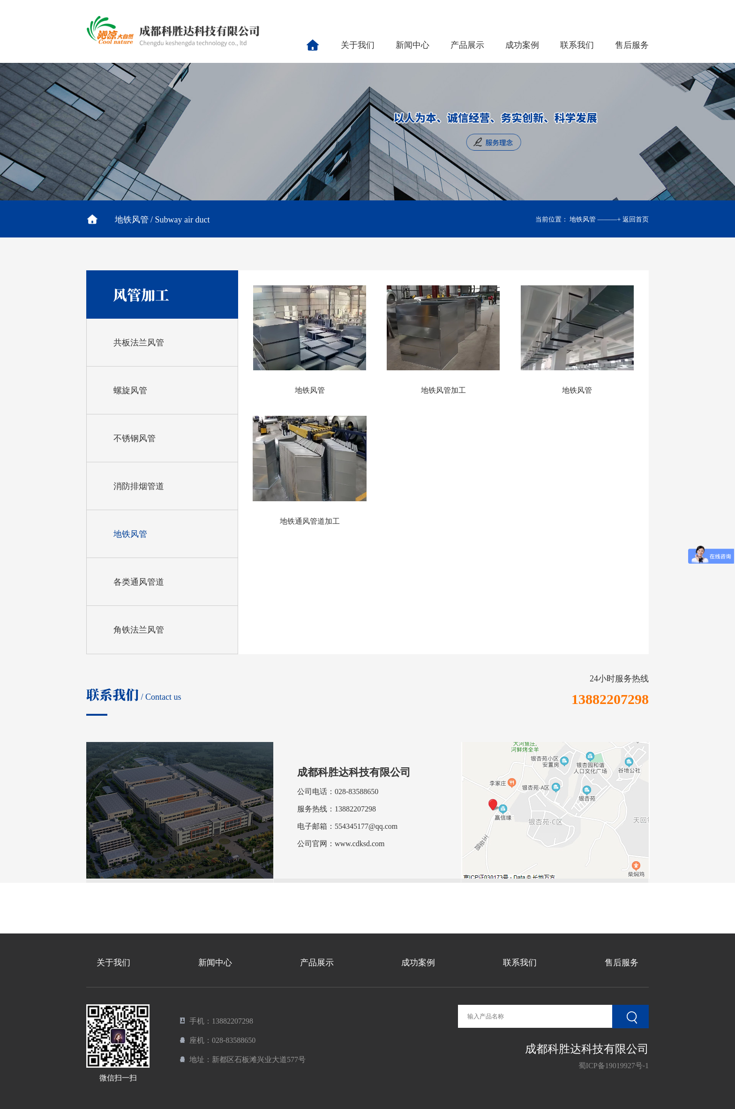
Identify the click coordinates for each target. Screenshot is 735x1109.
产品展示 (467, 45)
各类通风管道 (138, 582)
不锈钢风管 (134, 438)
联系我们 (577, 45)
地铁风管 (130, 534)
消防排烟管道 (138, 486)
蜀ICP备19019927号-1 (613, 1066)
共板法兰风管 (138, 342)
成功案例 (522, 45)
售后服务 (632, 45)
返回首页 (635, 219)
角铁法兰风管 (138, 630)
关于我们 (358, 45)
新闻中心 (412, 45)
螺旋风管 (130, 390)
